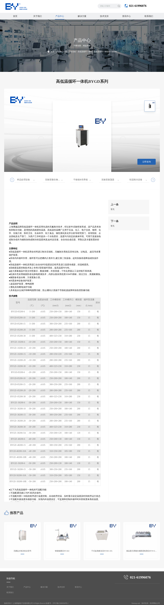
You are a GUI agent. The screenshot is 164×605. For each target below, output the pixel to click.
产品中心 (59, 17)
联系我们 (149, 16)
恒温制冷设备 (70, 52)
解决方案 (82, 16)
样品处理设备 (23, 179)
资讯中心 (126, 16)
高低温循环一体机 (85, 52)
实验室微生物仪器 (53, 179)
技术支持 (104, 16)
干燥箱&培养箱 (80, 179)
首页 (15, 16)
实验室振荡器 (107, 179)
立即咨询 (146, 162)
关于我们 (37, 16)
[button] (123, 203)
